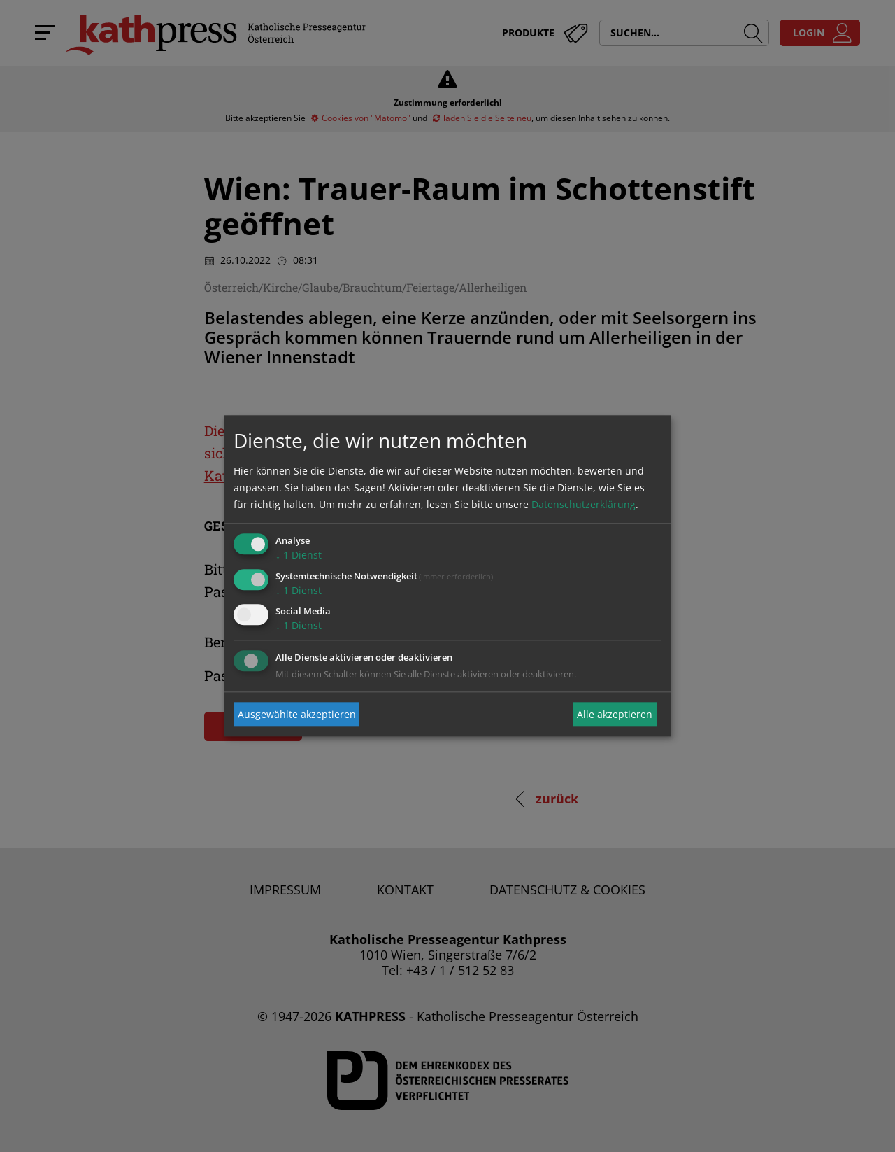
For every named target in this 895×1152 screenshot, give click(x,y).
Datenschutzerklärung (583, 504)
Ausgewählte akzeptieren (297, 714)
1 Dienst (298, 554)
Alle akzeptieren (614, 714)
